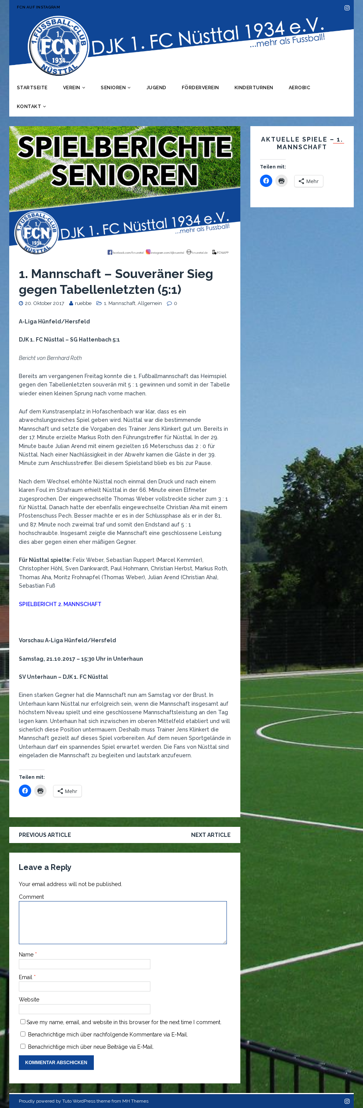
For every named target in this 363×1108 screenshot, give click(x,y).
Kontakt (29, 106)
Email (26, 977)
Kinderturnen (254, 87)
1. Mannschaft (119, 303)
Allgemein (150, 303)
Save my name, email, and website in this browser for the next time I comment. (124, 1022)
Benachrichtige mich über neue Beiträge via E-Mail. (91, 1047)
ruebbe (83, 303)
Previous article (45, 835)
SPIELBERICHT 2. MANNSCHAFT (60, 604)
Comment (31, 897)
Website (29, 999)
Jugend (157, 87)
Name (27, 954)
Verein (71, 87)
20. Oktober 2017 (44, 303)
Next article (211, 835)
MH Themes (135, 1101)
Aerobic (300, 87)
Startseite (32, 87)
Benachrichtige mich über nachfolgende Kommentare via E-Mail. (108, 1034)
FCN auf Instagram (38, 7)
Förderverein (200, 87)
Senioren (113, 87)
